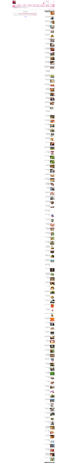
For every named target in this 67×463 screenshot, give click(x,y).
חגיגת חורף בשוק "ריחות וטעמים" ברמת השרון (47, 120)
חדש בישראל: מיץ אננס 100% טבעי (47, 237)
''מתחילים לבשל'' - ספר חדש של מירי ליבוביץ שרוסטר (47, 449)
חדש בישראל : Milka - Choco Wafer (47, 390)
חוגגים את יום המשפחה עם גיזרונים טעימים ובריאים (47, 93)
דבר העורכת (47, 5)
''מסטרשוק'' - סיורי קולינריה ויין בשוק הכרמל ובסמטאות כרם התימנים (47, 355)
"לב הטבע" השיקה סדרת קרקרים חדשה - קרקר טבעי (47, 224)
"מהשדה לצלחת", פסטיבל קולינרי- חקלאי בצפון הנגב (47, 364)
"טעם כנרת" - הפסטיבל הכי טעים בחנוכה (47, 300)
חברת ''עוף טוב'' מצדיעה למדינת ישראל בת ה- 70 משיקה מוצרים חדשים (47, 75)
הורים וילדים (24, 5)
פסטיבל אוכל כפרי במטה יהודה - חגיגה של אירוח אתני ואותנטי (47, 386)
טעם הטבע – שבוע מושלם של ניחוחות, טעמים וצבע (48, 373)
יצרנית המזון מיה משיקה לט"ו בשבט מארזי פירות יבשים (47, 84)
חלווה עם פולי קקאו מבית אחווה (48, 377)
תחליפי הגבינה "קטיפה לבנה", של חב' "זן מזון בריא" (47, 107)
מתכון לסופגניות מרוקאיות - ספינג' (48, 187)
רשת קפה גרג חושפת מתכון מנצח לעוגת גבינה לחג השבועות (47, 62)
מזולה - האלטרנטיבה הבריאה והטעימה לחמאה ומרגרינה (47, 229)
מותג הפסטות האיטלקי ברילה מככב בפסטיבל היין (47, 21)
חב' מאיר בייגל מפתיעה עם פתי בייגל (47, 250)
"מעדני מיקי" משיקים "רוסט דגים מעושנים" (47, 192)
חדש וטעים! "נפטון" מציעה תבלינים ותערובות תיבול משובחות (47, 48)
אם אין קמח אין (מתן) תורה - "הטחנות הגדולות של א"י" (47, 102)
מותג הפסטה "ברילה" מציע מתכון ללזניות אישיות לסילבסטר (47, 89)
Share (26, 16)
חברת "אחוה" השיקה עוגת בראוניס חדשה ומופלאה (47, 206)
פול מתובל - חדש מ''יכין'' (47, 304)
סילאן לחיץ (49, 286)
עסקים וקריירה (29, 5)
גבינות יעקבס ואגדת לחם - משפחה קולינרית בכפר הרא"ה (47, 346)
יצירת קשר (53, 7)
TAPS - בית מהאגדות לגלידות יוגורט (47, 413)
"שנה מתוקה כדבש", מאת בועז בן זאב (47, 341)
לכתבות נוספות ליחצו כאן (50, 462)
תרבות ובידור (19, 5)
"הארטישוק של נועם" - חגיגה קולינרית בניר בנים (47, 291)
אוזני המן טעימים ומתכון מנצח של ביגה (47, 79)
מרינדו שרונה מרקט (48, 142)
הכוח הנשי (42, 5)
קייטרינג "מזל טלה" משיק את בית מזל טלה (47, 196)
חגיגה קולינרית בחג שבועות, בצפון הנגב (48, 12)
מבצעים (34, 5)
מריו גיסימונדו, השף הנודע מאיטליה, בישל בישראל (47, 242)
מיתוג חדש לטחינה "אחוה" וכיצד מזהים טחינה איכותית (48, 134)
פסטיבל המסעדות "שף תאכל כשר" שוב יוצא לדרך (47, 409)
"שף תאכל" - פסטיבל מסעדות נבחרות (47, 435)
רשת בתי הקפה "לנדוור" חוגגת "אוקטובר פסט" (47, 318)
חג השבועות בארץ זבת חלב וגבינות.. (47, 169)
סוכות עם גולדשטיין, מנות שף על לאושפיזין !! (47, 417)
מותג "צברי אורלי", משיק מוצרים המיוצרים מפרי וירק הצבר (47, 53)
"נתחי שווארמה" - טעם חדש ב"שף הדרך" (47, 295)
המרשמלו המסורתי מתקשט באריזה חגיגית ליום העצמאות (47, 71)
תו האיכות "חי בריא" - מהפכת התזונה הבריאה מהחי (47, 116)
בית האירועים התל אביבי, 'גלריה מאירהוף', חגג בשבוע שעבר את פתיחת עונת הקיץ (47, 454)
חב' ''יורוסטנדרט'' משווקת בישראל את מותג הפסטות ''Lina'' (47, 247)
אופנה (38, 5)
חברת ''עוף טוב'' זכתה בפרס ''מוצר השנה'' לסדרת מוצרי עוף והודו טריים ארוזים (47, 274)
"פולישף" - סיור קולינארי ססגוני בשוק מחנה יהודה (47, 336)
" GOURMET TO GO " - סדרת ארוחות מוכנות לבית (47, 256)
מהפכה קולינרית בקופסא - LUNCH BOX (47, 174)
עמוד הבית (53, 5)
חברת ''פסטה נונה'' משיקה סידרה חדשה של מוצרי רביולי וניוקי (47, 260)
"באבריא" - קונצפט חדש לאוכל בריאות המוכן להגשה (47, 138)
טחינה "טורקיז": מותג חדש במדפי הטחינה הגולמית (47, 26)
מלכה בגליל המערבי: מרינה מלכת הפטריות (47, 16)
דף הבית (53, 9)
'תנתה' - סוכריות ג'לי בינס (47, 313)
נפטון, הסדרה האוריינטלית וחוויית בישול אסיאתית (47, 152)
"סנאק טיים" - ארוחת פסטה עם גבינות (47, 219)
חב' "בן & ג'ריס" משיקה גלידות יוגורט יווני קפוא (47, 359)
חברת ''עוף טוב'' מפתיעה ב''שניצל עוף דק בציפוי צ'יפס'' (47, 211)
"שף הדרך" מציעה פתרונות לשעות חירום (47, 327)
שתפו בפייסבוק (25, 11)
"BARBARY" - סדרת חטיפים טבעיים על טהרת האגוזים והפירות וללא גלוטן (47, 184)
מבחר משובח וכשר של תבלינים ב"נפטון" (47, 43)
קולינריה (49, 9)
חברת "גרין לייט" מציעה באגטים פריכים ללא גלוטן (47, 30)
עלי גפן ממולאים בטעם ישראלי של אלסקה (47, 331)
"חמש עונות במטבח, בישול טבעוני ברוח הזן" (47, 282)
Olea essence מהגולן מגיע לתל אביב (47, 111)
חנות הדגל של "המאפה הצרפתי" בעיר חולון (47, 57)
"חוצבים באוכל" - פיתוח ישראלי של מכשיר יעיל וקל (47, 350)
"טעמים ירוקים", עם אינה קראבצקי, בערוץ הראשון (47, 147)
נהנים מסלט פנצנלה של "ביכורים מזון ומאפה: (47, 34)
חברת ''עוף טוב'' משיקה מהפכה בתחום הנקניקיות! (47, 233)
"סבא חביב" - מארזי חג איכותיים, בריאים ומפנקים (47, 129)
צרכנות (14, 5)
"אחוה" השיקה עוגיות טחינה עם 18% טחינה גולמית (47, 202)
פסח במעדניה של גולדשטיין (48, 381)
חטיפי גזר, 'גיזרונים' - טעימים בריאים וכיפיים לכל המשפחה (47, 98)
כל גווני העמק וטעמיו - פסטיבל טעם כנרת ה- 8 (47, 399)
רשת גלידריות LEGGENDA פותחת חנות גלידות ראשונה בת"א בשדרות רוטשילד (47, 427)
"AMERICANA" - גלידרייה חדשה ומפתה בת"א (47, 165)
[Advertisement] (31, 2)
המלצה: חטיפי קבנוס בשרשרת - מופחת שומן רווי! (47, 265)
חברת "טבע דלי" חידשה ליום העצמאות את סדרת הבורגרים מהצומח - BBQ (47, 66)
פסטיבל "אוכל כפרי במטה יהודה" (48, 277)
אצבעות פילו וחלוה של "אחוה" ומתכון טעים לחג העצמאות (47, 179)
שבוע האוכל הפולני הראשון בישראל (48, 309)
